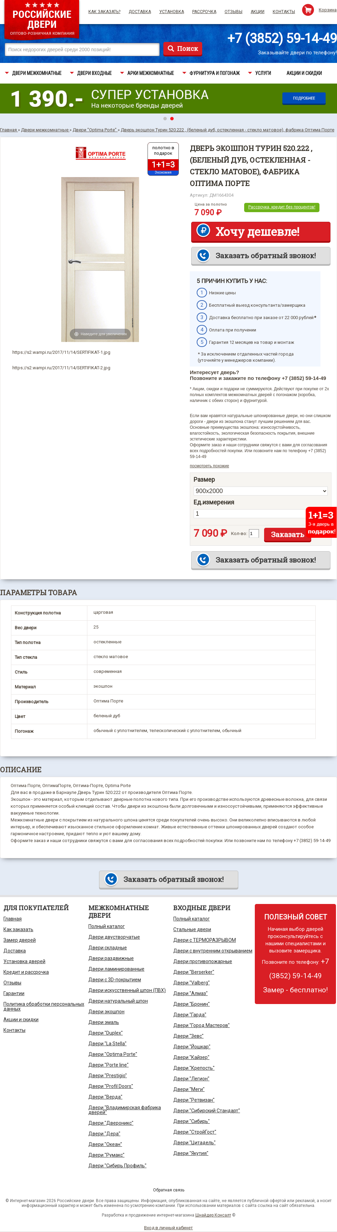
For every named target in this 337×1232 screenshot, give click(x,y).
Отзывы (233, 11)
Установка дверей (24, 961)
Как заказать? (104, 11)
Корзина (328, 9)
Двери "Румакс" (106, 1155)
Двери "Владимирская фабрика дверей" (124, 1110)
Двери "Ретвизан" (194, 1100)
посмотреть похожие (209, 466)
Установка (171, 11)
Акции (257, 11)
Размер (204, 479)
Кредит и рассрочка (26, 972)
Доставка (140, 11)
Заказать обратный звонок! (266, 255)
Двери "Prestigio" (107, 1075)
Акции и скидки (21, 1019)
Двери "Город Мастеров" (201, 1025)
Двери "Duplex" (105, 1033)
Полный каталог (106, 926)
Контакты (284, 11)
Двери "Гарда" (189, 1014)
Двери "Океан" (105, 1144)
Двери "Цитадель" (194, 1142)
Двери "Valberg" (191, 982)
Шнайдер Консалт (213, 1215)
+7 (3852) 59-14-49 (282, 38)
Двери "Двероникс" (110, 1123)
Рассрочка (204, 11)
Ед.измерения (214, 502)
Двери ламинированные (116, 969)
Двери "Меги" (189, 1089)
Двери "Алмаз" (190, 993)
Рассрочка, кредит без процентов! (281, 207)
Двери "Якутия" (190, 1153)
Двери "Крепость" (194, 1068)
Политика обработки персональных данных (43, 1006)
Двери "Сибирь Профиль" (117, 1165)
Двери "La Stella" (107, 1043)
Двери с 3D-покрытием (114, 979)
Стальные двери (192, 929)
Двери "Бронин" (191, 1004)
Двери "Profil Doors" (110, 1086)
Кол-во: (239, 533)
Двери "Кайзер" (191, 1057)
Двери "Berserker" (193, 972)
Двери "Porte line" (108, 1065)
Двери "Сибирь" (191, 1121)
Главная (12, 919)
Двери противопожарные (202, 961)
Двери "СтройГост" (194, 1132)
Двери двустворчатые (114, 937)
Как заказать (18, 929)
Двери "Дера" (104, 1133)
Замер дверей (19, 940)
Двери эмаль (103, 1022)
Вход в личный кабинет (168, 1227)
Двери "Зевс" (188, 1036)
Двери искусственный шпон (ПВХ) (127, 990)
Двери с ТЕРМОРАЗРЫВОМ (204, 940)
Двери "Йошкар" (191, 1046)
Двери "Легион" (191, 1078)
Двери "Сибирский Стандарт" (206, 1110)
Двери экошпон (106, 1011)
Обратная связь (168, 1190)
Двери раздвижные (111, 958)
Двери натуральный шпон (118, 1001)
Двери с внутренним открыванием (212, 950)
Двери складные (107, 947)
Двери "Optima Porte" (112, 1054)
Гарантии (13, 993)
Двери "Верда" (105, 1097)
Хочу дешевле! (257, 231)
